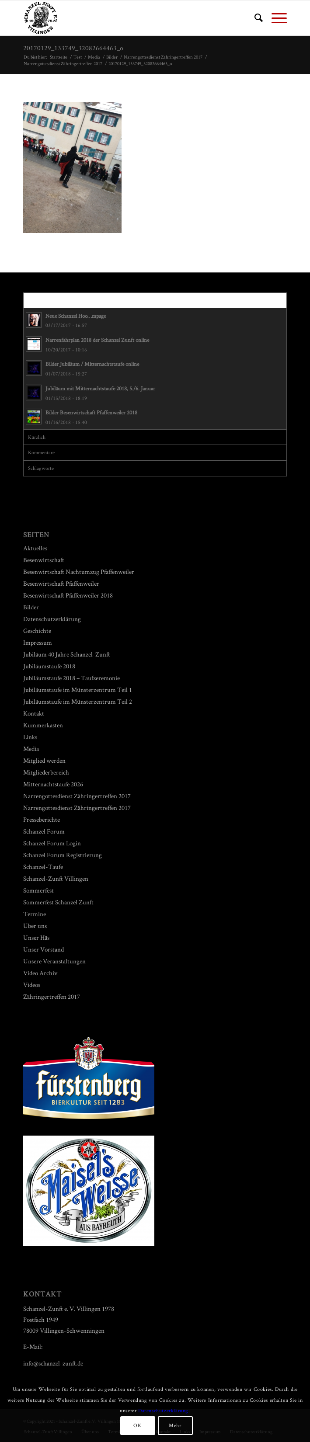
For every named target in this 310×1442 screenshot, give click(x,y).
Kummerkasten (43, 725)
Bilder (31, 607)
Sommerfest (38, 890)
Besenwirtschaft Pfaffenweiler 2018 (68, 595)
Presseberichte (41, 819)
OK (137, 1425)
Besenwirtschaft (43, 560)
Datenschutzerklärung (52, 619)
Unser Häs (36, 937)
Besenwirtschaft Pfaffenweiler (61, 583)
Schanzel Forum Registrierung (62, 855)
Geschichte (37, 630)
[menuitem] (254, 17)
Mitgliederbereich (46, 772)
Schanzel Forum (44, 831)
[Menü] (275, 17)
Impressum (37, 642)
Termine (34, 914)
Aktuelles (35, 548)
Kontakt (33, 713)
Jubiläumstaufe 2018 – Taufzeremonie (71, 678)
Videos (31, 984)
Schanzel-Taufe (43, 866)
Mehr (175, 1425)
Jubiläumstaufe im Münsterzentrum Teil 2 (77, 701)
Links (30, 737)
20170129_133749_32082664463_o (73, 47)
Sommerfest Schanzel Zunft (58, 902)
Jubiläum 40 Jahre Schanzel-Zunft (66, 654)
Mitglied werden (44, 760)
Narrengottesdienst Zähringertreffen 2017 (77, 796)
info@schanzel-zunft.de (53, 1363)
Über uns (35, 925)
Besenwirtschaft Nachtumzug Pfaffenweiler (78, 571)
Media (31, 748)
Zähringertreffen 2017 (51, 996)
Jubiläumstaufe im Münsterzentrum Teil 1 (77, 689)
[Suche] (254, 17)
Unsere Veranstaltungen (54, 961)
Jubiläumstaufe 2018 (49, 666)
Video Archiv (40, 973)
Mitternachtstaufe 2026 (53, 784)
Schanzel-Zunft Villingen (55, 878)
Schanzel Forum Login (52, 843)
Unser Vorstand (43, 949)
